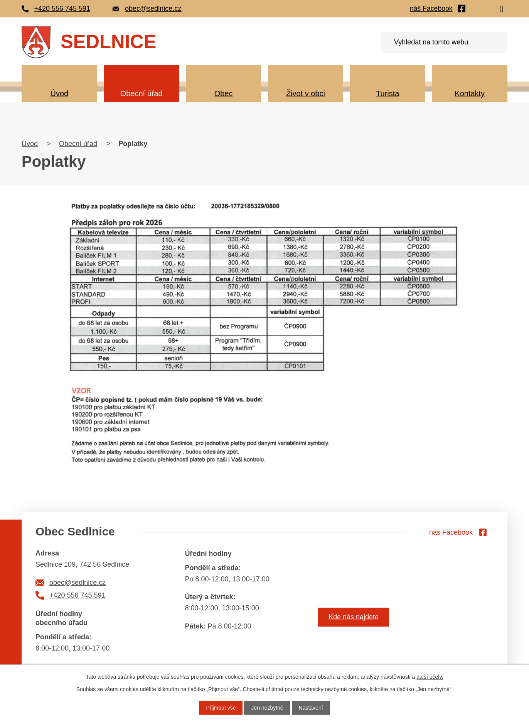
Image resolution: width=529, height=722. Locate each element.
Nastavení (311, 708)
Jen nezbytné (267, 708)
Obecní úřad (141, 93)
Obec (223, 93)
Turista (387, 93)
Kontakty (470, 93)
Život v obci (305, 93)
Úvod (59, 93)
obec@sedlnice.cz (77, 582)
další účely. (429, 677)
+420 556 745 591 (77, 595)
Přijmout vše (221, 708)
